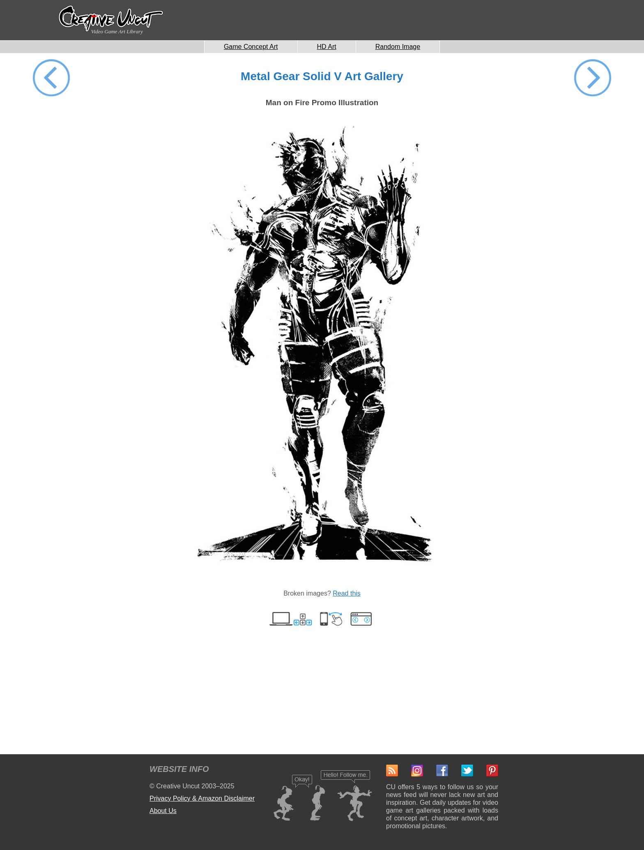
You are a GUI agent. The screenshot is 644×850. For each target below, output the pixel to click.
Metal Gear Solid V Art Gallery (322, 76)
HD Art (326, 46)
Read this (347, 593)
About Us (163, 810)
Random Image (397, 46)
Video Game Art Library (117, 31)
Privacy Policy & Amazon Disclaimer (202, 798)
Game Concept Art (251, 46)
